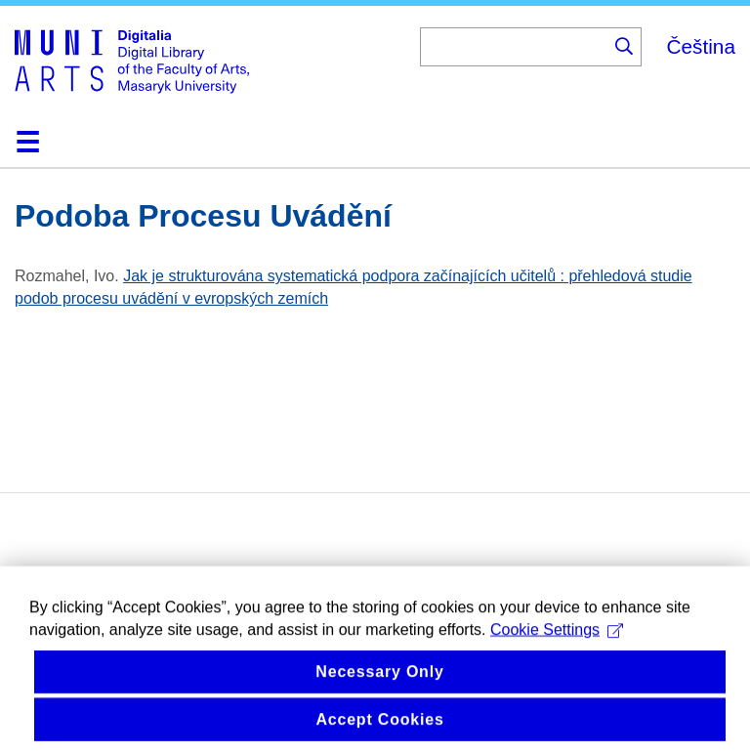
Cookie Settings (556, 642)
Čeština (700, 46)
